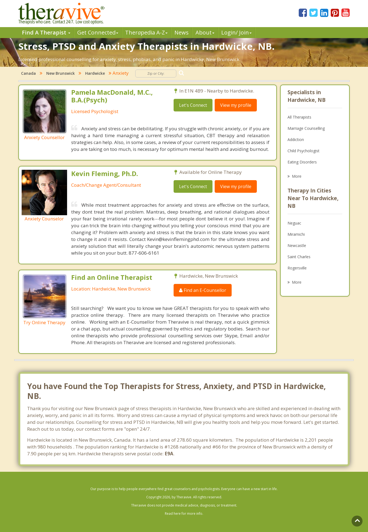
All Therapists (299, 117)
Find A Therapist (46, 32)
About (205, 32)
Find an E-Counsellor (202, 290)
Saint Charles (299, 256)
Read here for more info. (184, 513)
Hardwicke (95, 73)
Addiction (296, 139)
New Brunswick (60, 73)
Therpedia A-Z (146, 32)
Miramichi (296, 234)
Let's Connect (193, 105)
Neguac (294, 223)
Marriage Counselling (306, 128)
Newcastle (297, 245)
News (181, 32)
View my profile (235, 105)
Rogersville (297, 268)
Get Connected (97, 32)
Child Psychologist (304, 150)
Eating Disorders (302, 162)
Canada (28, 73)
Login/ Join (236, 32)
